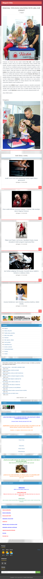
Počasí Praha (21, 439)
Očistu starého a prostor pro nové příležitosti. (11, 387)
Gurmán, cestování (8, 346)
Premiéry (6, 351)
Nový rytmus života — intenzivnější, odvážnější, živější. (13, 367)
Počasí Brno (21, 445)
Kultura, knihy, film (8, 330)
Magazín (22, 12)
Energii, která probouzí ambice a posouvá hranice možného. (14, 390)
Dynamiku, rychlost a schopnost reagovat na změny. (13, 375)
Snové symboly (7, 342)
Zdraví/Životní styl (7, 344)
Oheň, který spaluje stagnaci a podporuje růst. (11, 378)
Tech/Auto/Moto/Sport (8, 349)
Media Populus (30, 577)
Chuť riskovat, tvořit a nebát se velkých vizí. (11, 381)
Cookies (6, 353)
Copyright (12, 577)
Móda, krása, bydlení (8, 335)
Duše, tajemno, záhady (9, 340)
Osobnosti (6, 337)
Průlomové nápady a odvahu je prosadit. (10, 370)
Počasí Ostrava (21, 448)
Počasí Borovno (21, 451)
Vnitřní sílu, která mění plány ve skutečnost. (11, 384)
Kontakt (25, 577)
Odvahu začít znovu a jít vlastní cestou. (10, 393)
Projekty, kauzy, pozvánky (9, 333)
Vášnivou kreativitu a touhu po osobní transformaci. (12, 373)
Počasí (39, 549)
